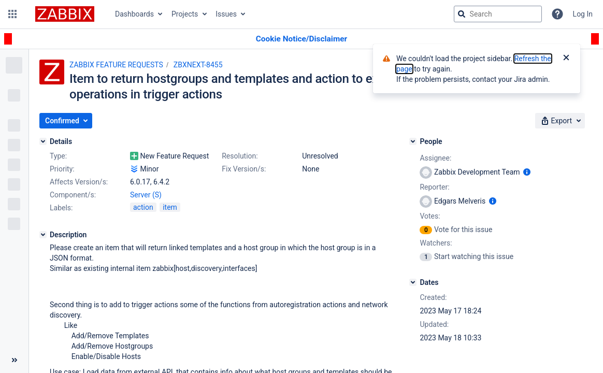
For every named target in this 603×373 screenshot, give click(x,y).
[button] (12, 14)
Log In (583, 14)
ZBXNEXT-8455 (198, 65)
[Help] (557, 14)
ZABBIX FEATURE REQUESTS (116, 65)
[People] (413, 141)
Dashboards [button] (134, 14)
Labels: (61, 208)
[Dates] (413, 282)
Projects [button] (184, 14)
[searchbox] (498, 14)
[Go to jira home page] (64, 14)
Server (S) (146, 195)
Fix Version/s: (244, 169)
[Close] (566, 58)
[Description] (43, 234)
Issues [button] (226, 14)
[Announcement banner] (301, 39)
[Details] (43, 141)
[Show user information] (527, 172)
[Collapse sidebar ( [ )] (14, 360)
